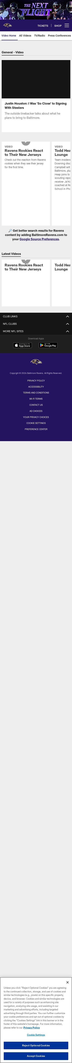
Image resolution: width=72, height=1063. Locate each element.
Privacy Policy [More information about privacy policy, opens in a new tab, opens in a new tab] (31, 1027)
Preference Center (36, 429)
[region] (36, 1020)
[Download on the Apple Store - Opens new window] (22, 346)
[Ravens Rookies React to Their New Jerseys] (26, 157)
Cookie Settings (36, 423)
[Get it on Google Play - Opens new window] (48, 347)
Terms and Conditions (36, 392)
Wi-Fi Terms (36, 398)
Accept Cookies (36, 1055)
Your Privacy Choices (36, 417)
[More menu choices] (67, 25)
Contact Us (36, 405)
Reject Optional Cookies (36, 1045)
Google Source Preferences (39, 239)
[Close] (67, 982)
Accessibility (36, 386)
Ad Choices (36, 411)
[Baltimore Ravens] (36, 362)
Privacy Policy (36, 380)
